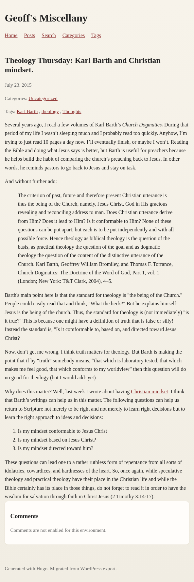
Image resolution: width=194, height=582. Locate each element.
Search (49, 35)
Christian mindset (149, 391)
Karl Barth (27, 111)
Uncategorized (43, 98)
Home (11, 35)
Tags (96, 35)
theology (50, 111)
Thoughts (71, 111)
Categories (73, 35)
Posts (29, 35)
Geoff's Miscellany (46, 18)
